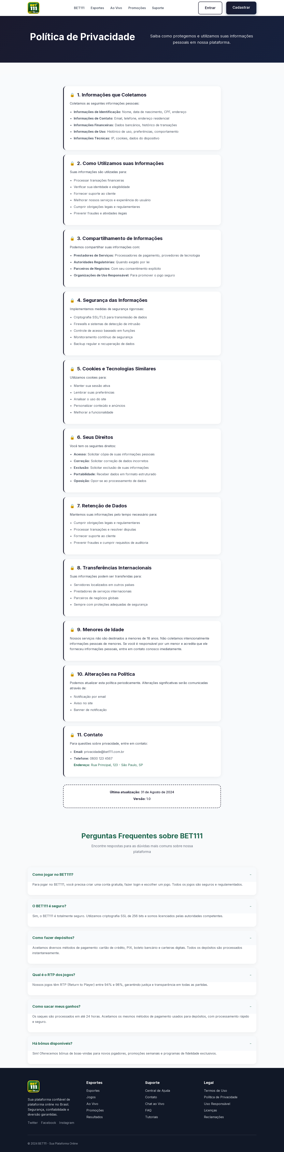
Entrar (210, 8)
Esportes (97, 8)
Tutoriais (151, 1117)
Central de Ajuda (157, 1091)
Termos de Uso (215, 1091)
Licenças (210, 1110)
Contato (151, 1097)
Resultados (94, 1117)
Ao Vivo (116, 8)
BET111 (79, 8)
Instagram (66, 1123)
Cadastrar (241, 7)
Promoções (137, 8)
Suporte (158, 8)
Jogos (91, 1097)
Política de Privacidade (220, 1097)
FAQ (148, 1110)
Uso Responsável (217, 1104)
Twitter (33, 1123)
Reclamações (214, 1117)
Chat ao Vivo (154, 1104)
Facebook (48, 1123)
